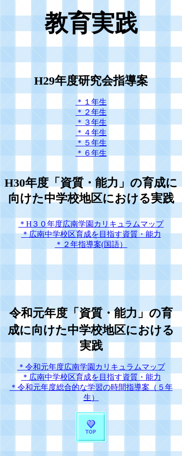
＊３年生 (91, 122)
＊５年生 (91, 143)
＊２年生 (91, 112)
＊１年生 (91, 102)
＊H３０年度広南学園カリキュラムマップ (91, 224)
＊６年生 (91, 153)
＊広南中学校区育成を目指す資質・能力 (91, 234)
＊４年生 (91, 132)
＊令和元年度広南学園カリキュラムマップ (91, 367)
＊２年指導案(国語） (91, 244)
